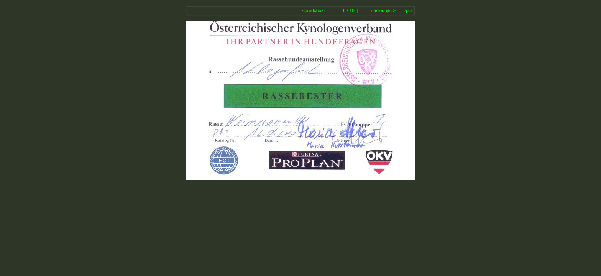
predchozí (314, 10)
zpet (408, 10)
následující (382, 10)
